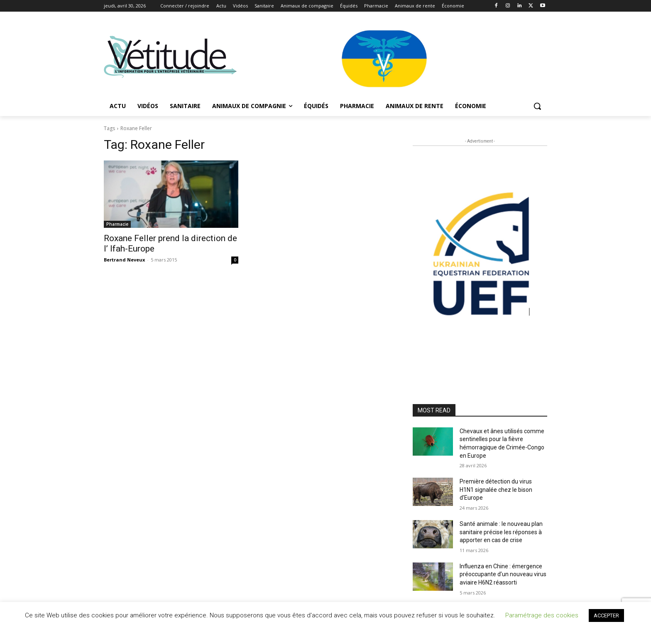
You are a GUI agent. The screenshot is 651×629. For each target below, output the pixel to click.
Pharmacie (117, 224)
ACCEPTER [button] (606, 615)
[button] (537, 106)
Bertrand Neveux (124, 260)
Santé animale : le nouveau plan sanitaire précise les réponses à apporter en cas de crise (501, 531)
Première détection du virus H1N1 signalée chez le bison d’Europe (496, 489)
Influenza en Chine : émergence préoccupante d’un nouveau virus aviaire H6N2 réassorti (503, 574)
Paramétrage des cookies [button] (541, 615)
